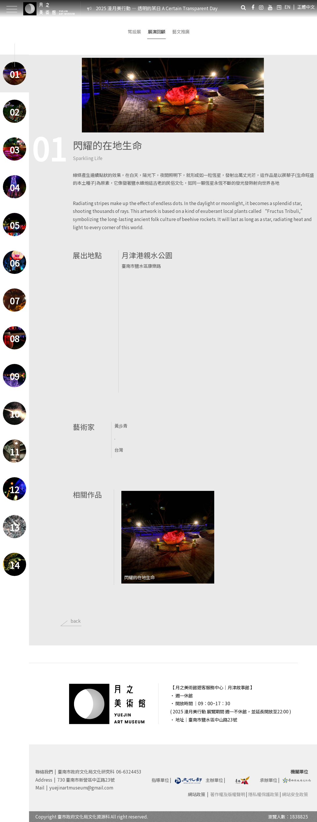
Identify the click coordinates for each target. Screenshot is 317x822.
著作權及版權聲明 (227, 794)
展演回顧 (156, 31)
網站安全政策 (295, 794)
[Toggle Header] (11, 8)
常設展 (134, 31)
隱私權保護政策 (263, 794)
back (76, 621)
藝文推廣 (181, 31)
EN (287, 6)
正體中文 (306, 6)
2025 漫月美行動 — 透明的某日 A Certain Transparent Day (156, 8)
